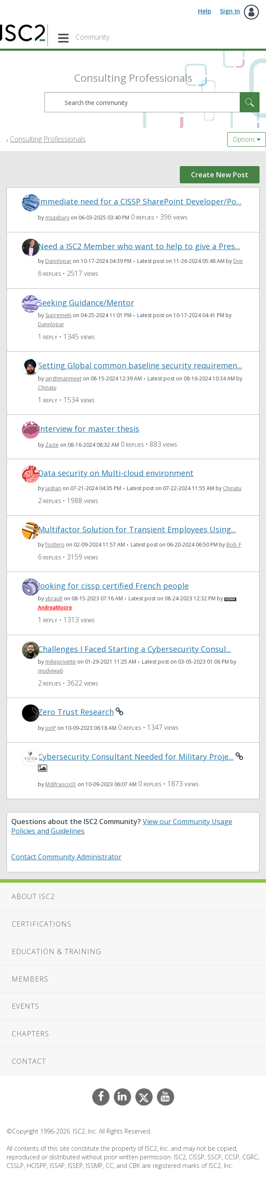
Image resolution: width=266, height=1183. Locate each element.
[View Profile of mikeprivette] (60, 661)
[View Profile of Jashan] (53, 488)
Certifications (42, 924)
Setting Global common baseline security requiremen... (140, 366)
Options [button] (244, 139)
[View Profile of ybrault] (54, 598)
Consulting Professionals (48, 139)
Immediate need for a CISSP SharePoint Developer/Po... (139, 202)
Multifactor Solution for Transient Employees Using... (137, 529)
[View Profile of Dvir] (238, 261)
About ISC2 (33, 896)
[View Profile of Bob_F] (233, 544)
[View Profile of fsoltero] (55, 544)
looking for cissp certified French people (113, 586)
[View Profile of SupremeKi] (58, 315)
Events (25, 1006)
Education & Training (56, 951)
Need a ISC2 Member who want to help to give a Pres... (139, 246)
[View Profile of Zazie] (52, 444)
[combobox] (152, 102)
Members (30, 979)
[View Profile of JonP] (50, 728)
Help (204, 11)
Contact (29, 1061)
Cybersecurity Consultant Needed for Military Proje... (136, 757)
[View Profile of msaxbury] (57, 217)
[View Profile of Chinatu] (47, 387)
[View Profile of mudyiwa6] (50, 670)
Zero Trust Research (76, 712)
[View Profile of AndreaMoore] (55, 607)
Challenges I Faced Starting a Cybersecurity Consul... (134, 649)
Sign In (230, 11)
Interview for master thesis (88, 429)
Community (92, 37)
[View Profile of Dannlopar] (58, 261)
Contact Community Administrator (66, 857)
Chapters (30, 1033)
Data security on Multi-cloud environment (116, 473)
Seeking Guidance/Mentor (86, 303)
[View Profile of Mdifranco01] (60, 784)
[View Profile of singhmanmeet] (63, 378)
